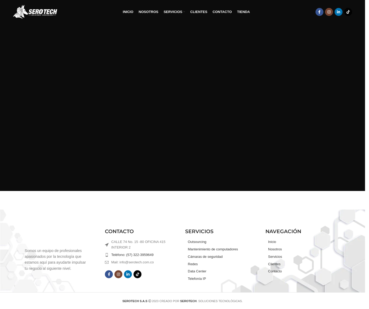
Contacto (275, 271)
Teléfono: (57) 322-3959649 (132, 255)
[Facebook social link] (319, 12)
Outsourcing (197, 242)
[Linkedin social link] (339, 12)
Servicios (275, 257)
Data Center (197, 271)
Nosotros (275, 249)
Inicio (272, 242)
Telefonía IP (197, 279)
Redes (193, 264)
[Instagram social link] (329, 12)
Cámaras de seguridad (205, 257)
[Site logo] (35, 12)
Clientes (274, 264)
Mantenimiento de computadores (213, 249)
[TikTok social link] (348, 12)
